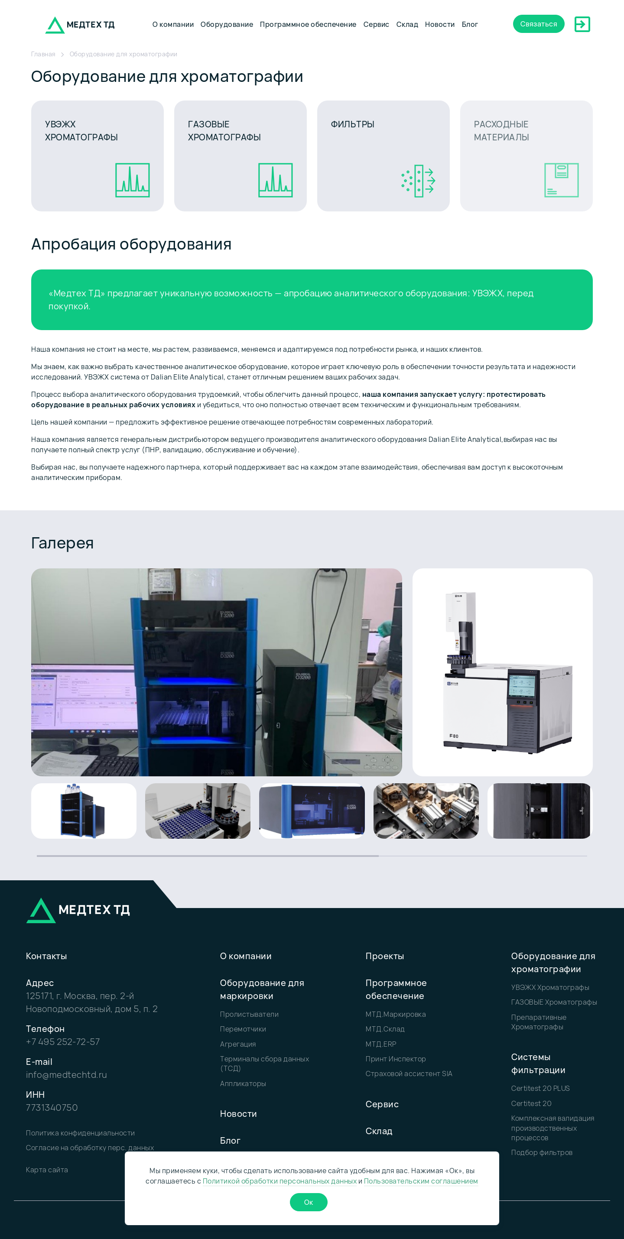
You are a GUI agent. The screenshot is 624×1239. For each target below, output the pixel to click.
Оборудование (227, 24)
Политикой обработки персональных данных (280, 1181)
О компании (173, 24)
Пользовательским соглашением (421, 1181)
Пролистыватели (249, 1014)
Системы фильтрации (538, 1063)
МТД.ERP (381, 1044)
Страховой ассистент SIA (409, 1073)
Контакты (46, 956)
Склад (407, 24)
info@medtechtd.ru (66, 1074)
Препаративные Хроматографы (539, 1021)
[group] (83, 811)
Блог (470, 24)
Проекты (385, 956)
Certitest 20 (531, 1103)
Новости (440, 24)
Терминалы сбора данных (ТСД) (264, 1063)
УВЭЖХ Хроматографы (550, 987)
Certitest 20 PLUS (540, 1088)
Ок (308, 1202)
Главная (43, 54)
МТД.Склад (385, 1029)
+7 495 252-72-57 (63, 1042)
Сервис (377, 24)
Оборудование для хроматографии (553, 962)
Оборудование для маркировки (262, 989)
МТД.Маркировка (396, 1014)
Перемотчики (243, 1029)
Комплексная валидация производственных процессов (553, 1127)
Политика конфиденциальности (80, 1133)
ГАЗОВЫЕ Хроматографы (554, 1002)
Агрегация (238, 1044)
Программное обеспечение (308, 24)
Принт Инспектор (396, 1059)
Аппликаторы (243, 1083)
